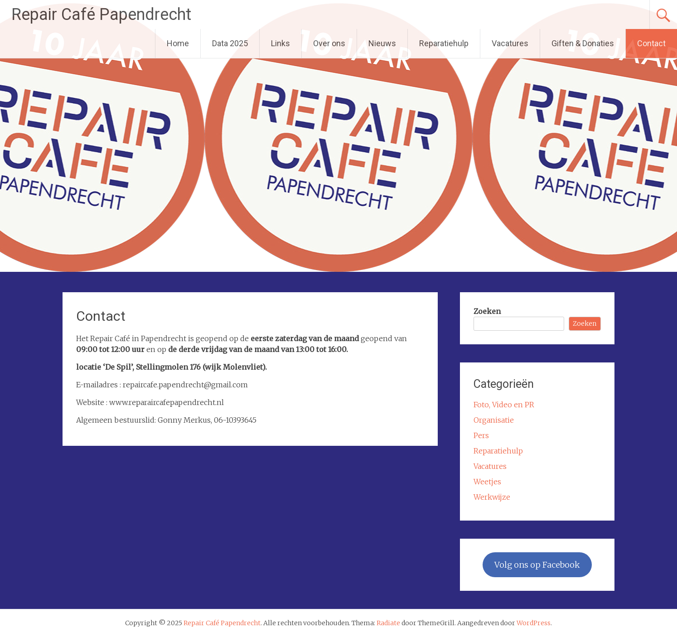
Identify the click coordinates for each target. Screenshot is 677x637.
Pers (481, 435)
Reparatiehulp (444, 43)
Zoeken (487, 311)
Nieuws (382, 43)
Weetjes (487, 481)
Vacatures (510, 43)
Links (280, 43)
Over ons (329, 43)
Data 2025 (230, 43)
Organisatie (494, 420)
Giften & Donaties (582, 43)
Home (178, 43)
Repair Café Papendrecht (101, 14)
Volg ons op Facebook (537, 565)
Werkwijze (492, 497)
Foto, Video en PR (504, 404)
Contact (651, 43)
